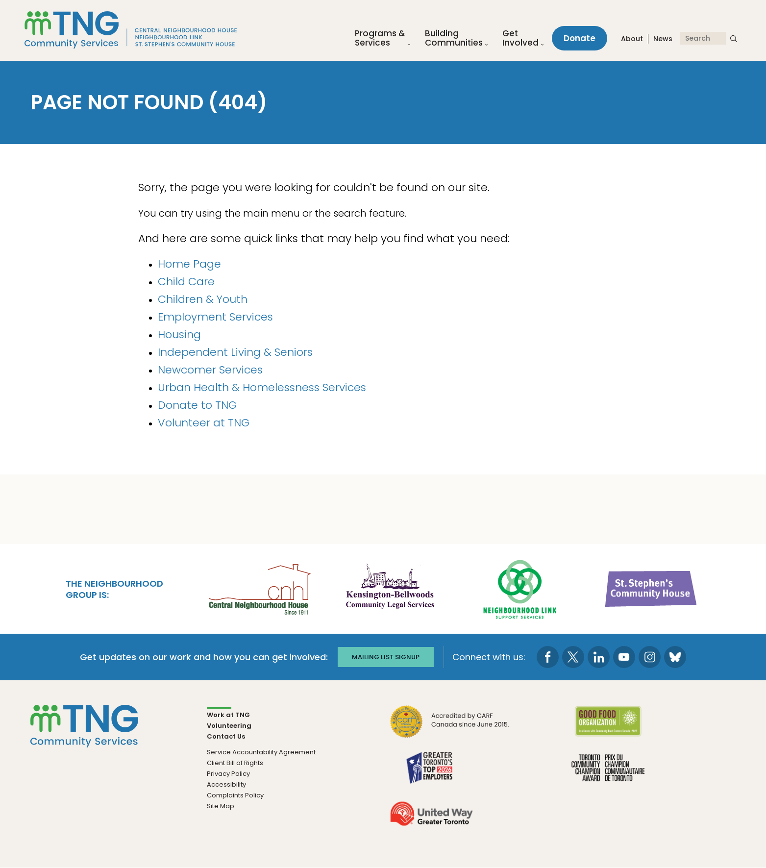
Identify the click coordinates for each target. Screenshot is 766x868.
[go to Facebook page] (548, 657)
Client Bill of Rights (235, 763)
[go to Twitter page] (573, 657)
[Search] (703, 38)
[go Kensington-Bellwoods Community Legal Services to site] (389, 588)
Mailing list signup (386, 657)
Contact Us (226, 736)
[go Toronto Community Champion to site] (608, 773)
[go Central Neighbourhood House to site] (259, 588)
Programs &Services (380, 38)
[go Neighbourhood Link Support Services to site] (520, 588)
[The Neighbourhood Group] (131, 30)
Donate (579, 38)
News (662, 39)
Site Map (220, 806)
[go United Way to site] (431, 819)
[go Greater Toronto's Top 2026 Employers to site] (431, 773)
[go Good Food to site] (608, 727)
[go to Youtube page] (624, 657)
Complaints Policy (235, 795)
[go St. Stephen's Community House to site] (651, 588)
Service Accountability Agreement (261, 752)
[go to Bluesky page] (675, 657)
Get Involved (520, 38)
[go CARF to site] (450, 727)
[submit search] (733, 38)
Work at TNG (228, 714)
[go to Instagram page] (650, 657)
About (632, 39)
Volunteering (229, 725)
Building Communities (454, 38)
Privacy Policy (228, 773)
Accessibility (226, 784)
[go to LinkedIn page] (599, 657)
